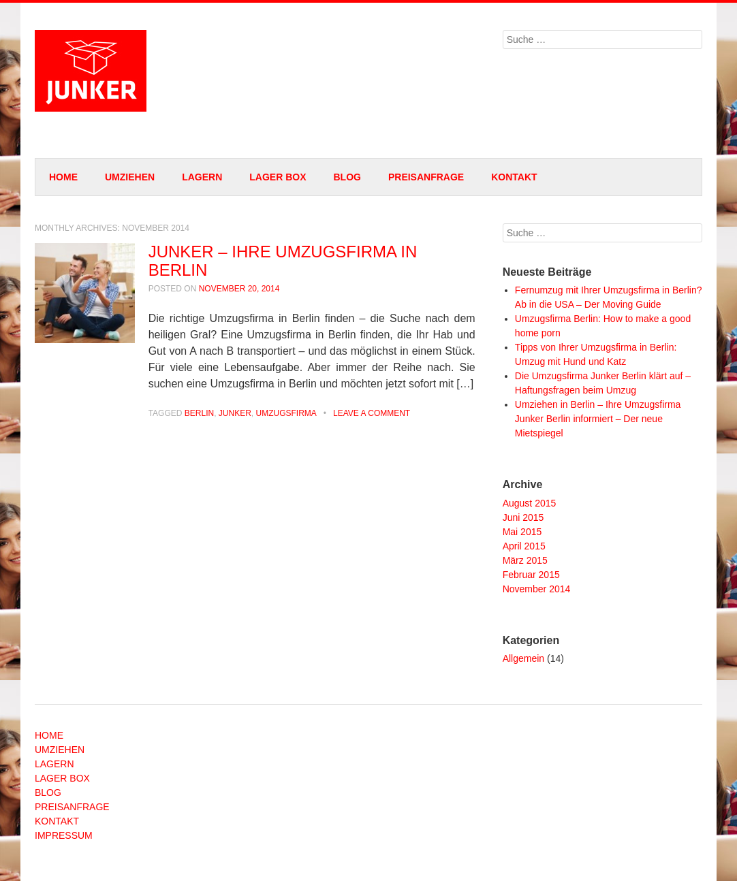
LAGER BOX (277, 177)
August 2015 (529, 503)
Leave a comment (371, 413)
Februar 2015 (531, 574)
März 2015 (525, 560)
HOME (63, 177)
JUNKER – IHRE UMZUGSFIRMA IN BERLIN (283, 260)
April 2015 (524, 546)
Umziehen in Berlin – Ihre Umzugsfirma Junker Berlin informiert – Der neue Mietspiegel (598, 418)
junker (235, 413)
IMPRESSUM (64, 835)
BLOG (346, 177)
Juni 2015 (523, 517)
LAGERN (202, 177)
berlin (199, 413)
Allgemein (523, 658)
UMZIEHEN (130, 177)
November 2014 (537, 588)
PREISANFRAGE (426, 177)
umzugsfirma (286, 413)
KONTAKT (514, 177)
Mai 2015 (522, 531)
